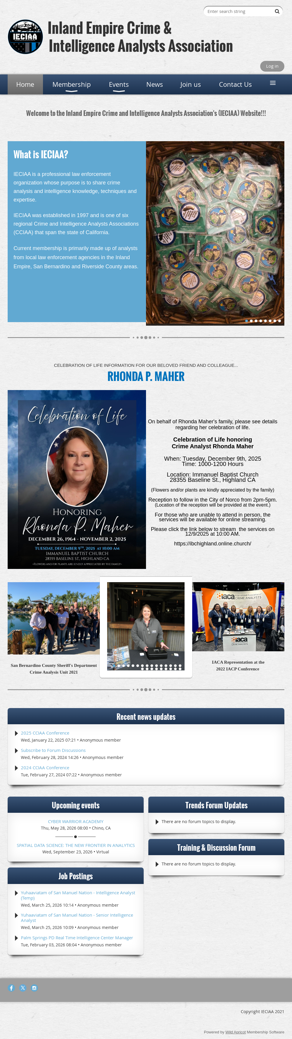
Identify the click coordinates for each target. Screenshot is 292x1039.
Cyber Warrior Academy (75, 821)
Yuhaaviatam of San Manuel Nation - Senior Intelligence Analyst (77, 917)
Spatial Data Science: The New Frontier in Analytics (76, 845)
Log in (272, 66)
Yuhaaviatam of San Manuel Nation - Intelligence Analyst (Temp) (78, 895)
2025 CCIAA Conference (45, 733)
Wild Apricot (235, 1032)
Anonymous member (100, 740)
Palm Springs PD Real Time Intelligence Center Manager (77, 937)
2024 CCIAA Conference (45, 767)
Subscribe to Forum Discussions (53, 750)
